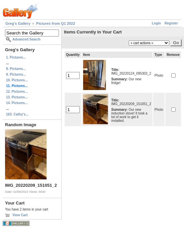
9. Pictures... (16, 74)
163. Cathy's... (17, 114)
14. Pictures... (16, 103)
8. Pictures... (16, 69)
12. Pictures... (16, 91)
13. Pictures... (16, 97)
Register (171, 23)
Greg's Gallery (17, 23)
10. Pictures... (16, 80)
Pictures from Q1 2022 (55, 23)
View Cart (19, 215)
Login (156, 23)
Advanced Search (26, 39)
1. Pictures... (16, 57)
